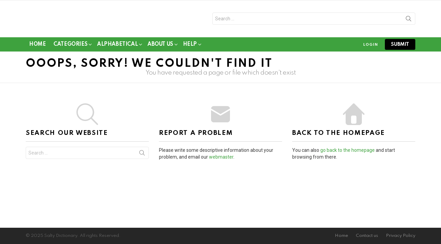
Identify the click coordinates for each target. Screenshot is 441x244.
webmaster (221, 159)
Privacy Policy (400, 235)
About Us (160, 48)
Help (190, 48)
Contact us (367, 235)
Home (37, 46)
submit (400, 46)
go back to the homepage (347, 153)
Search (408, 21)
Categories (70, 48)
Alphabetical (117, 48)
